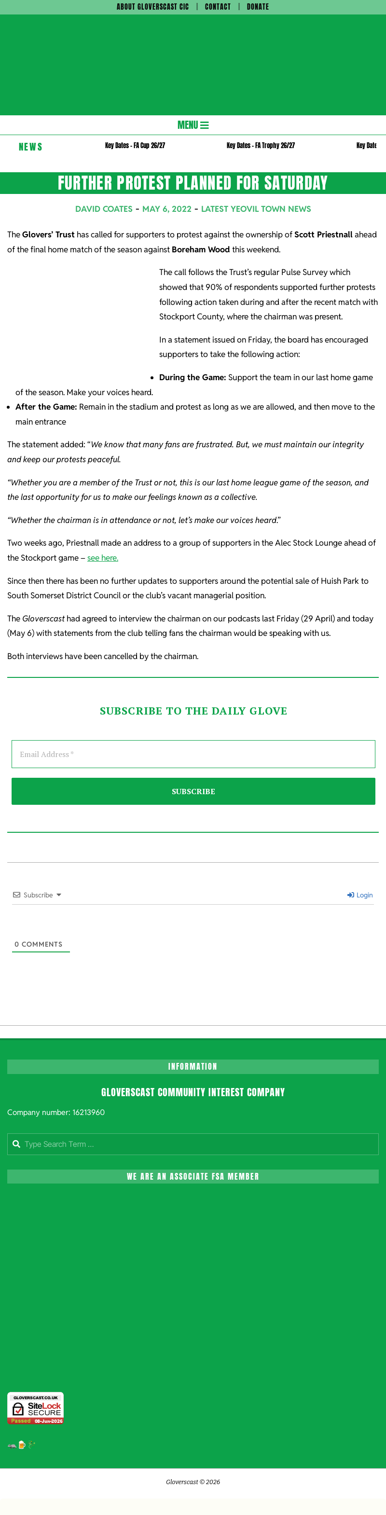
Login (360, 895)
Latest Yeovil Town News (256, 209)
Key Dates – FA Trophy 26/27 (261, 145)
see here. (102, 557)
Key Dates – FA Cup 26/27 (135, 145)
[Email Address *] (193, 754)
